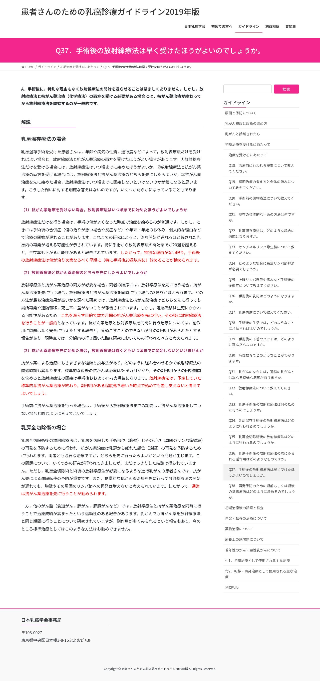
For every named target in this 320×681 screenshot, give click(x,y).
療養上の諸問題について (244, 539)
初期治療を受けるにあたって (247, 144)
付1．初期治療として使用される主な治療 (257, 560)
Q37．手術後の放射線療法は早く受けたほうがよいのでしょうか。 (262, 472)
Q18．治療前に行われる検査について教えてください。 (261, 168)
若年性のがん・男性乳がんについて (253, 549)
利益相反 (232, 587)
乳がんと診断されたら (242, 133)
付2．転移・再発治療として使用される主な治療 (261, 573)
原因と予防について (241, 112)
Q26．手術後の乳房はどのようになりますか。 (262, 298)
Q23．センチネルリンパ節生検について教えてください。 (262, 249)
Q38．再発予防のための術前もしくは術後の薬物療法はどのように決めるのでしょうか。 (262, 491)
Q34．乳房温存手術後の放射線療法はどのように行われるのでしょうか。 (262, 423)
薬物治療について (239, 528)
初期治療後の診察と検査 (244, 507)
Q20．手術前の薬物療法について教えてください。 (261, 201)
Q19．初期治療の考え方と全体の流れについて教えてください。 (262, 184)
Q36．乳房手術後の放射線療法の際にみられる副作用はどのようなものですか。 (262, 456)
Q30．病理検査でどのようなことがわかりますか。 (262, 358)
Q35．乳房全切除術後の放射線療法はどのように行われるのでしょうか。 (262, 439)
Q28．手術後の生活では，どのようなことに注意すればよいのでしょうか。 (262, 325)
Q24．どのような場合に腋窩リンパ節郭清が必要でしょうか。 (262, 266)
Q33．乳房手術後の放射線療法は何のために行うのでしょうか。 (262, 407)
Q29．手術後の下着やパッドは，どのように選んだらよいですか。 (262, 341)
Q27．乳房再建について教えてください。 (261, 312)
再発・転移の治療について (246, 518)
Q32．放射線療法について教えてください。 (260, 390)
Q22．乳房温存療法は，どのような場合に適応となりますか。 (262, 233)
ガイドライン (236, 102)
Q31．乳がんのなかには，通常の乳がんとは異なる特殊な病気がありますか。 (262, 374)
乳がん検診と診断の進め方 (246, 123)
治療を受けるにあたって (248, 154)
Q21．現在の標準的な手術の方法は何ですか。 (262, 217)
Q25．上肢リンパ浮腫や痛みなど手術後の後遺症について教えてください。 (262, 282)
